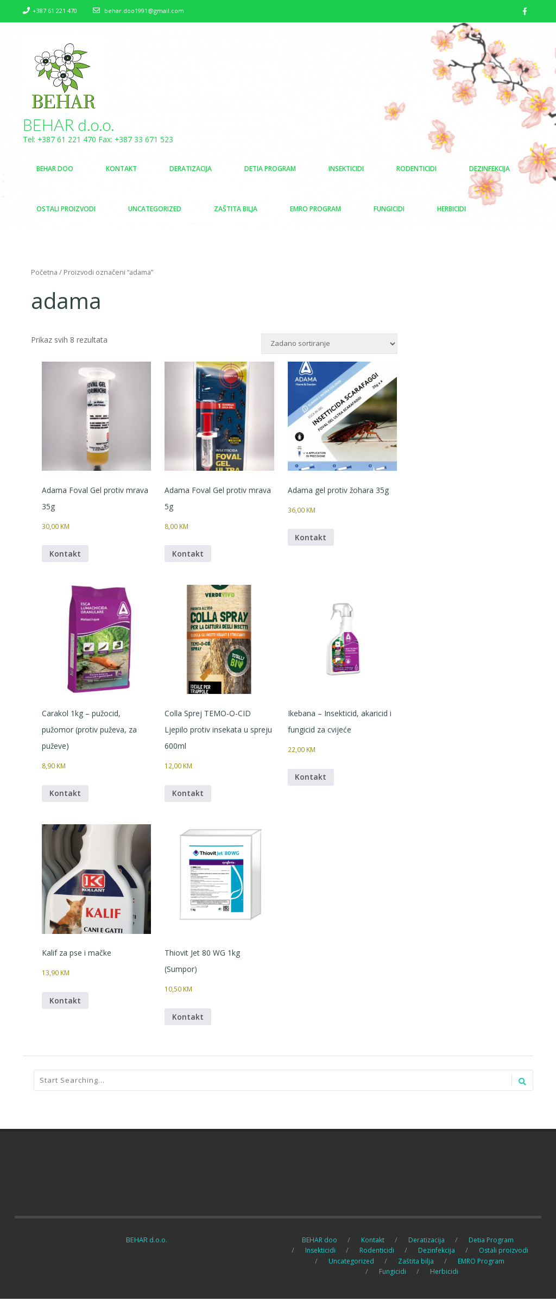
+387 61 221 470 (55, 11)
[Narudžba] (329, 344)
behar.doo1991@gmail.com (144, 11)
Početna (44, 272)
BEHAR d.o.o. (69, 125)
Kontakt (65, 555)
